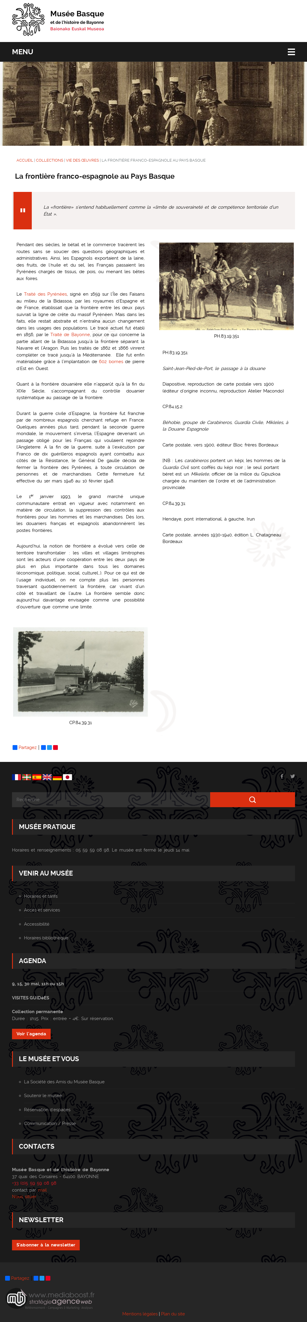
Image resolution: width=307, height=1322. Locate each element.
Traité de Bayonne (70, 334)
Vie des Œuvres (82, 160)
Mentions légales (140, 1314)
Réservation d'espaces (47, 1109)
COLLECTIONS (49, 160)
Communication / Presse (50, 1123)
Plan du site (173, 1314)
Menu (22, 52)
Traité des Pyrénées (45, 294)
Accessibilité (36, 924)
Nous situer (24, 1196)
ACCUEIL (24, 160)
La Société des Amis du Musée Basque (64, 1082)
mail (42, 1190)
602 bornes (111, 361)
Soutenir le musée (43, 1095)
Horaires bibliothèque (46, 938)
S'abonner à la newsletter (45, 1245)
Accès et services (42, 910)
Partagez (25, 747)
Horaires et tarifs (41, 896)
